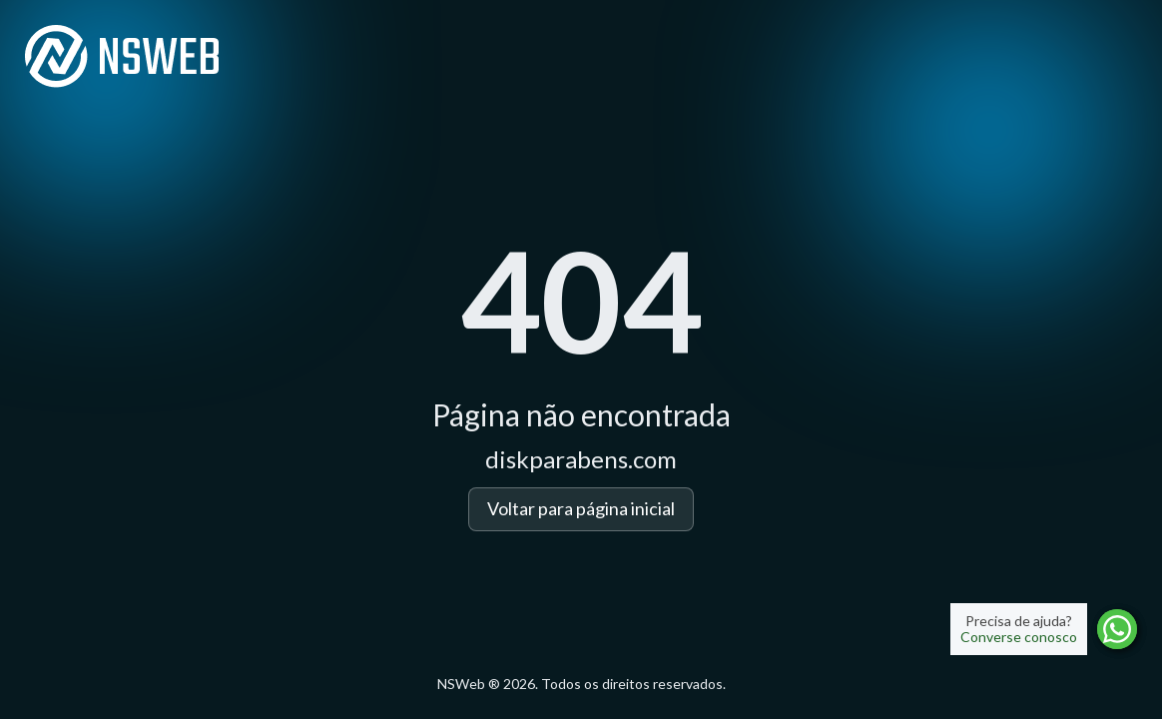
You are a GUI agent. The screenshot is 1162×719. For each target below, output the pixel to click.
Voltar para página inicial (581, 508)
